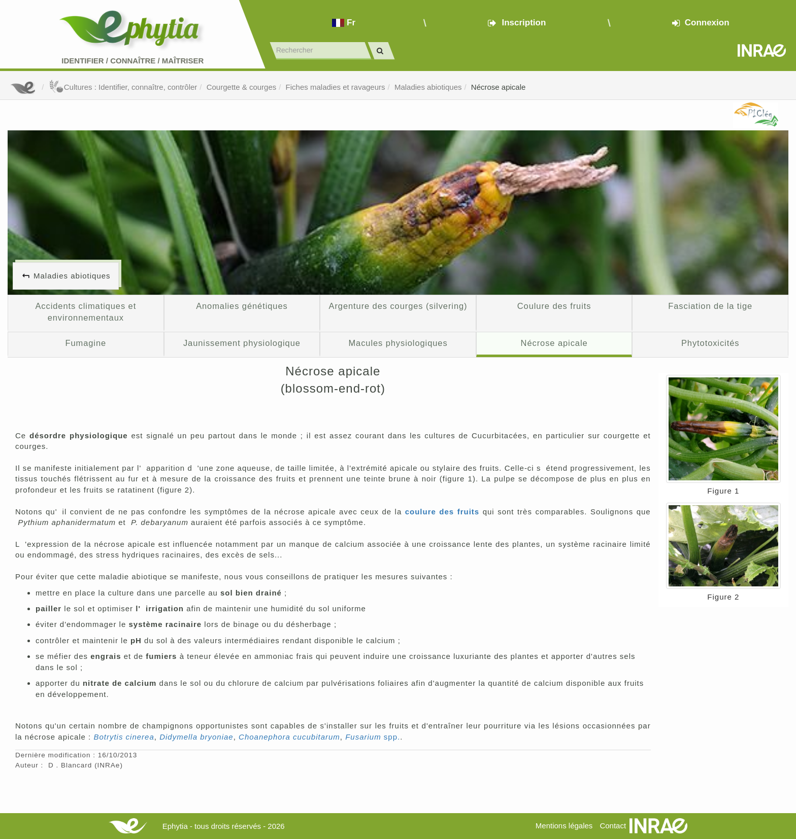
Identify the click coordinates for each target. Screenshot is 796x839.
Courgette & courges (242, 87)
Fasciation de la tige (710, 305)
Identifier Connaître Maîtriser (132, 60)
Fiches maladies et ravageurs (335, 87)
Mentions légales (564, 825)
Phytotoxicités (710, 342)
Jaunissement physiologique (242, 342)
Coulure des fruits (554, 305)
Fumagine (85, 342)
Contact (613, 825)
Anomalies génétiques (242, 305)
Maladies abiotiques (428, 87)
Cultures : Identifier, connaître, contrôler (123, 87)
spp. (372, 736)
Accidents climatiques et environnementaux (85, 312)
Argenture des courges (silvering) (397, 305)
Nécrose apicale (498, 87)
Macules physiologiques (397, 342)
